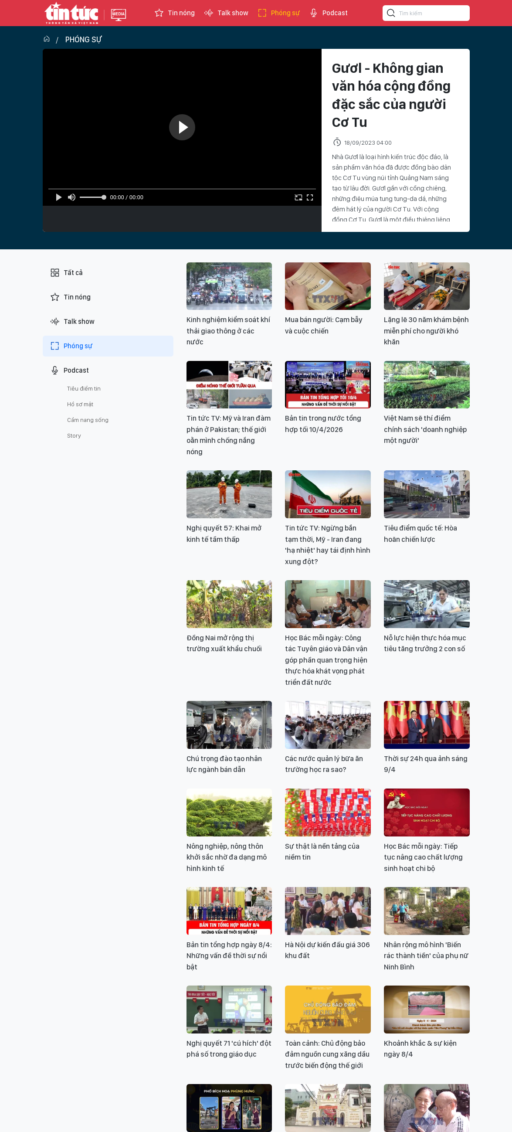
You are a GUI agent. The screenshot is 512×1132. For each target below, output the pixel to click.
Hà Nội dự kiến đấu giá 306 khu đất (327, 950)
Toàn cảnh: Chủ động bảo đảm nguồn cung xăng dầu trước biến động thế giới (327, 1054)
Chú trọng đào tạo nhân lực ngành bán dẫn (224, 764)
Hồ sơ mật (80, 404)
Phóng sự (278, 13)
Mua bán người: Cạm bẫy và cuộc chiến (324, 325)
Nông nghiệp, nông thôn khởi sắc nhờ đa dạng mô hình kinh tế (226, 857)
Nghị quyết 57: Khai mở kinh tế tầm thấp (223, 534)
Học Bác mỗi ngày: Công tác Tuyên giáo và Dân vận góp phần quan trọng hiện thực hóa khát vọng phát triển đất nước (326, 660)
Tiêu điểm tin (84, 388)
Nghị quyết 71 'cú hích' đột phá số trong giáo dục (228, 1049)
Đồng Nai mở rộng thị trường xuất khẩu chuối (224, 643)
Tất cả (66, 273)
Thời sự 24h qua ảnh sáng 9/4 (426, 764)
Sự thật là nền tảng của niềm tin (322, 852)
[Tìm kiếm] (391, 14)
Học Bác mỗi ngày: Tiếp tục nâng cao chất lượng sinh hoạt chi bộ (423, 857)
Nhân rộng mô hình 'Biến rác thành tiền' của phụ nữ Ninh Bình (426, 955)
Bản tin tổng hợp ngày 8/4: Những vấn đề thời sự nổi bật (229, 955)
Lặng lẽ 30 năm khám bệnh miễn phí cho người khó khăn (426, 330)
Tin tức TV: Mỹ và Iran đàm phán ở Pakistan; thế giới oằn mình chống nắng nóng (228, 435)
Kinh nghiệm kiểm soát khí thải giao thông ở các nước (228, 330)
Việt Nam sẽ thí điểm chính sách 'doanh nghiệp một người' (425, 429)
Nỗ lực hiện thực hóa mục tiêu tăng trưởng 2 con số (425, 643)
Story (74, 435)
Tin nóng (174, 13)
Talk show (225, 13)
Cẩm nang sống (88, 419)
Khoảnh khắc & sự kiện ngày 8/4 (420, 1049)
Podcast (328, 13)
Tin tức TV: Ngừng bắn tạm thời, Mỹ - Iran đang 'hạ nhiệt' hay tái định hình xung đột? (327, 545)
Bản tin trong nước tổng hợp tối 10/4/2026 (323, 424)
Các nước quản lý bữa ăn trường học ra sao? (324, 764)
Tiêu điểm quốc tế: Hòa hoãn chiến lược (420, 534)
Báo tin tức (71, 13)
